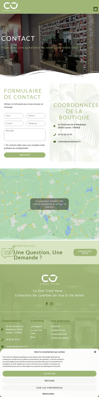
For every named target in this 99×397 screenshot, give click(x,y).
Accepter (49, 374)
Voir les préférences (49, 388)
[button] (95, 352)
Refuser (49, 381)
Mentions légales (48, 394)
